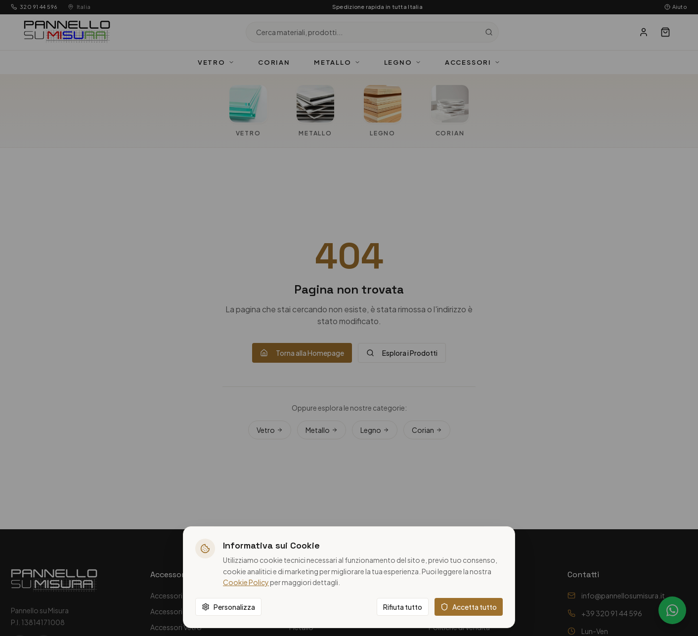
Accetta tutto (468, 606)
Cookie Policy (246, 582)
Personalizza (228, 606)
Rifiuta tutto (402, 606)
